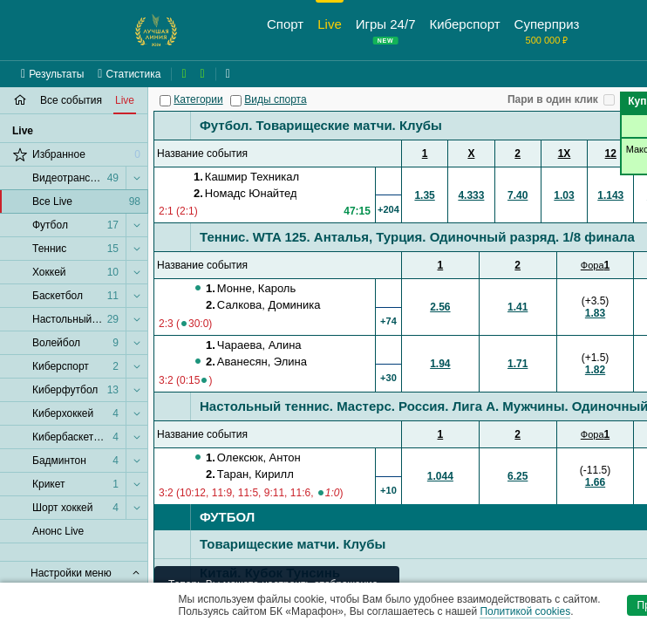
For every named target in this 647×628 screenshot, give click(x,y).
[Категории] (165, 100)
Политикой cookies (525, 611)
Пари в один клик (552, 99)
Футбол (227, 516)
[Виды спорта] (236, 100)
